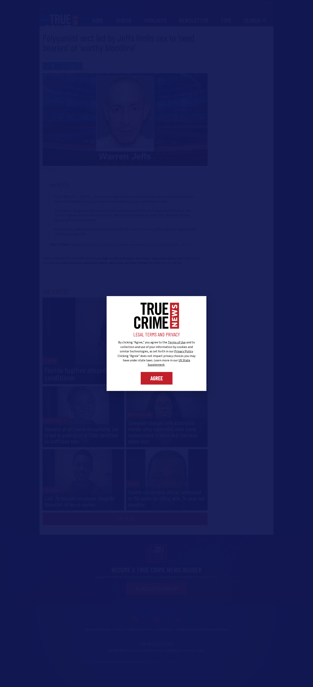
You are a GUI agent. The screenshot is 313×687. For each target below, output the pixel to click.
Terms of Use (177, 342)
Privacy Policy (183, 351)
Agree (156, 378)
